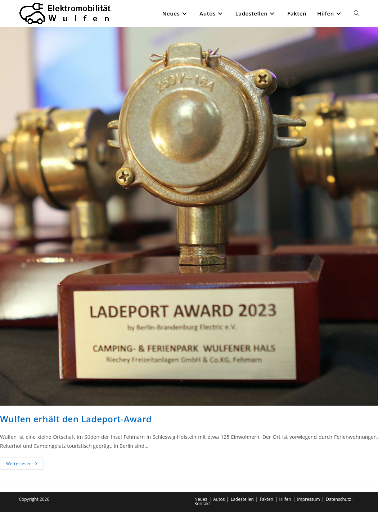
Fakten (266, 499)
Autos (219, 499)
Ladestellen (242, 499)
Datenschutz (338, 499)
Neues (200, 499)
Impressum (308, 499)
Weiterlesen (25, 465)
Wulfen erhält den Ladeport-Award (76, 419)
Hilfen (285, 499)
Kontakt (202, 503)
